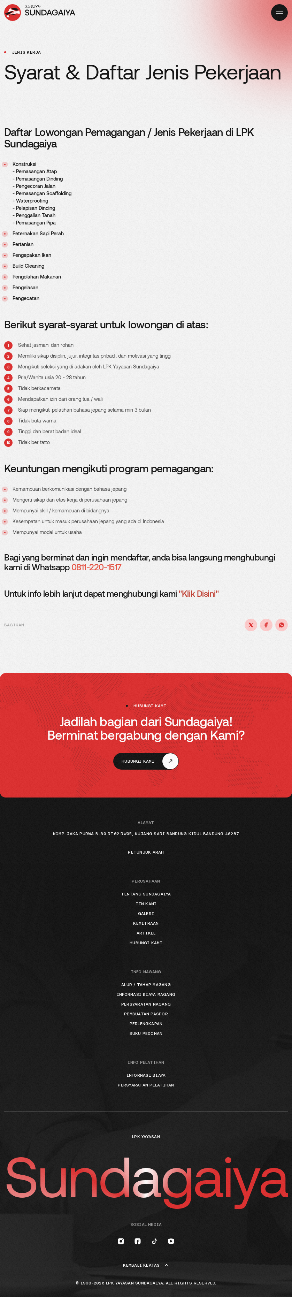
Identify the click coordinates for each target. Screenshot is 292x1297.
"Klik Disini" (198, 593)
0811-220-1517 (96, 567)
